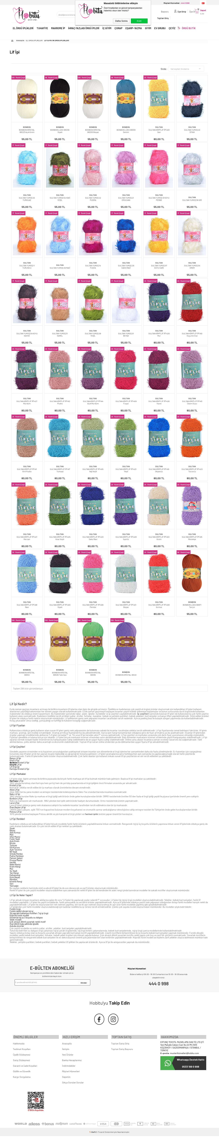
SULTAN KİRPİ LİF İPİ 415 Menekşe (192, 538)
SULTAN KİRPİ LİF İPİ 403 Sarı (159, 131)
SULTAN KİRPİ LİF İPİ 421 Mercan (27, 538)
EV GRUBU (160, 29)
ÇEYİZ (172, 29)
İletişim (65, 1051)
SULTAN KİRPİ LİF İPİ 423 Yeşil (125, 470)
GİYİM (148, 29)
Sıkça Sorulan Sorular (73, 1084)
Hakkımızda (18, 1045)
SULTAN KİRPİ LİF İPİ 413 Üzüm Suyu (192, 402)
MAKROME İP (58, 29)
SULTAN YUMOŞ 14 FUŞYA (93, 266)
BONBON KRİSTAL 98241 (125, 675)
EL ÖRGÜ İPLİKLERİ (23, 29)
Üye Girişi (178, 15)
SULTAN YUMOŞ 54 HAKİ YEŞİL (60, 199)
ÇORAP (118, 29)
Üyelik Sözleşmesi (21, 1056)
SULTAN (159, 127)
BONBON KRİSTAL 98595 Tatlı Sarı (60, 673)
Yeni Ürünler (67, 1056)
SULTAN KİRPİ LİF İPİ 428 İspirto (126, 538)
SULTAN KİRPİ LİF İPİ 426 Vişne (159, 402)
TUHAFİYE (42, 29)
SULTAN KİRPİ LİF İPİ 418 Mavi (27, 606)
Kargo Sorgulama (21, 1078)
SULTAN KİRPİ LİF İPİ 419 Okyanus (159, 470)
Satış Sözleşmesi (21, 1062)
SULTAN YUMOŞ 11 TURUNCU (27, 266)
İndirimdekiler (68, 1067)
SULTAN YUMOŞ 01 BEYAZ (126, 334)
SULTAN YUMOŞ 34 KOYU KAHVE (27, 334)
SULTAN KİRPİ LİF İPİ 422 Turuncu (192, 470)
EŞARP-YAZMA (133, 29)
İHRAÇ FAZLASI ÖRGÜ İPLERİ (83, 29)
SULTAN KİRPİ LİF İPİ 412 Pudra (60, 402)
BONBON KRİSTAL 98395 (93, 673)
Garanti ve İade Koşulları (25, 1067)
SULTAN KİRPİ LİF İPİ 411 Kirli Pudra (27, 470)
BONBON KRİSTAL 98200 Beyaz (93, 131)
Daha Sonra (121, 21)
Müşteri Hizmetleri (71, 1073)
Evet (139, 21)
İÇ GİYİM (106, 29)
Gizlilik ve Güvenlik (21, 1073)
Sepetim (66, 1078)
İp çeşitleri (143, 713)
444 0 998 (159, 983)
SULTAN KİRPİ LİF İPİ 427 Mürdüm (26, 402)
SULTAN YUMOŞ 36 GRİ (192, 200)
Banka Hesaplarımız (72, 1062)
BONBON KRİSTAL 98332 (27, 673)
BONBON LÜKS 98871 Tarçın (192, 606)
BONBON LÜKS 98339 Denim (126, 131)
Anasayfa (67, 1045)
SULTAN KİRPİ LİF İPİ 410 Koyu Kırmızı (192, 334)
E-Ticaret (100, 1134)
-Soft (92, 1134)
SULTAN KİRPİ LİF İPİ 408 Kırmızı (159, 606)
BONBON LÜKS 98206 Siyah (59, 131)
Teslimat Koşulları (21, 1051)
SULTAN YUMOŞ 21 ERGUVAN (126, 199)
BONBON (27, 127)
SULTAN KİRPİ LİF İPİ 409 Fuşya (126, 402)
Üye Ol (189, 15)
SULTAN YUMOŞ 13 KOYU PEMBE (159, 199)
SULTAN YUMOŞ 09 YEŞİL (93, 334)
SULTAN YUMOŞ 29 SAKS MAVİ (126, 266)
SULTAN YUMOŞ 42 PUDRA (93, 199)
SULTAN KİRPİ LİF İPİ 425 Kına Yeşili (59, 538)
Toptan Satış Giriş (120, 1045)
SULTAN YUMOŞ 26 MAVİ (60, 268)
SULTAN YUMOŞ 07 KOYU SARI (159, 266)
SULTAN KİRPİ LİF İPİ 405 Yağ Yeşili (93, 470)
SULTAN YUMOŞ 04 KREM (192, 266)
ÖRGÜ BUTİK (189, 29)
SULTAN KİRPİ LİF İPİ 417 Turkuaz (60, 470)
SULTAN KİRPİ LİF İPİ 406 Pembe (93, 606)
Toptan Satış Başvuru (122, 1051)
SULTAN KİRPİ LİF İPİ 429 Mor (159, 334)
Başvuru (161, 15)
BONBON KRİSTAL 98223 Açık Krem (27, 131)
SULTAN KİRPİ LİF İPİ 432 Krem (159, 538)
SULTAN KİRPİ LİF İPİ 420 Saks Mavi (93, 538)
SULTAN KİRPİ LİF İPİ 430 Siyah (59, 606)
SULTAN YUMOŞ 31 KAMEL (60, 334)
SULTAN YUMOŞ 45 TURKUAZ (27, 199)
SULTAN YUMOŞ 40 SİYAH (192, 131)
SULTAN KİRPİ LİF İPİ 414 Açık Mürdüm (93, 402)
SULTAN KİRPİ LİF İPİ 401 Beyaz (126, 606)
